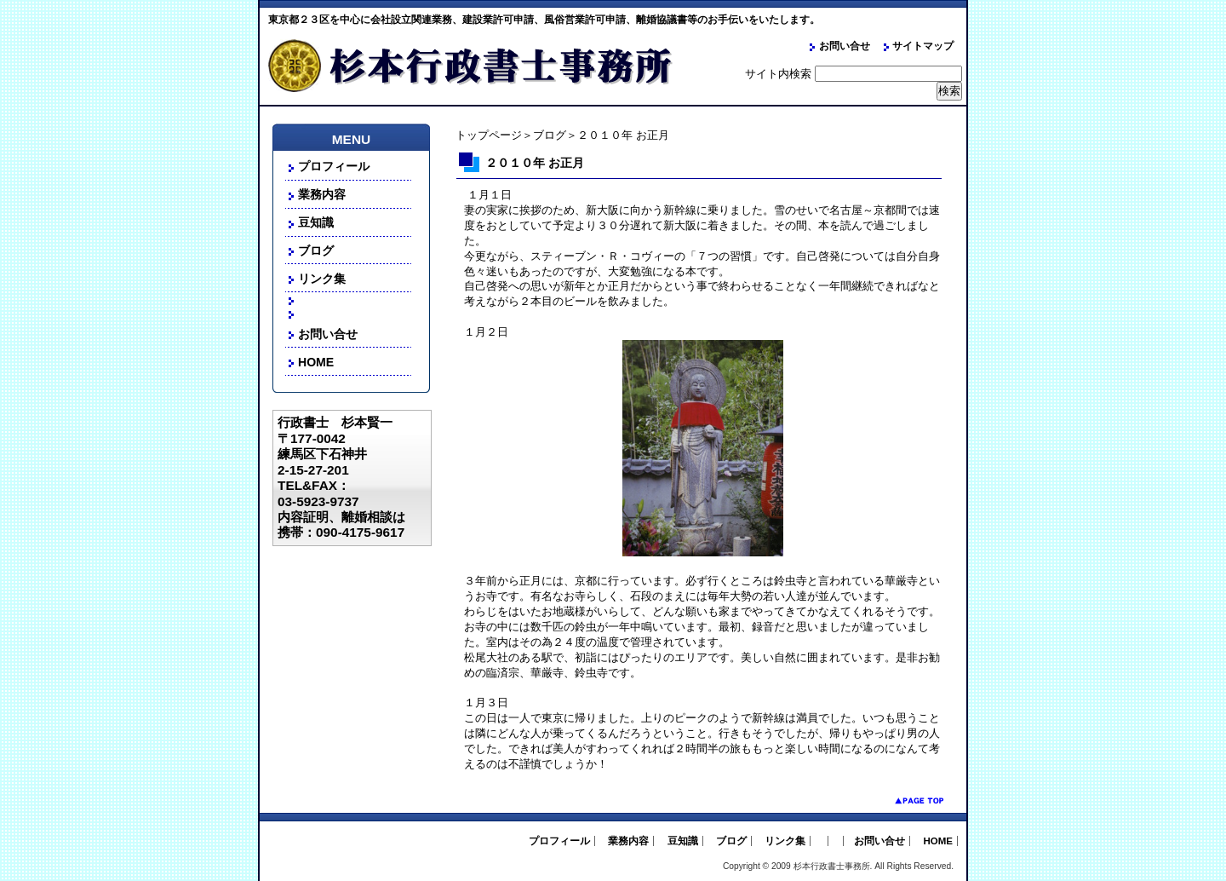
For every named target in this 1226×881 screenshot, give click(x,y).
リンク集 (322, 278)
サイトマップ (923, 46)
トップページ (488, 135)
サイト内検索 (778, 73)
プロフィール (334, 166)
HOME (316, 362)
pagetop (906, 800)
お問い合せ (844, 46)
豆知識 (316, 222)
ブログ (549, 135)
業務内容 (322, 194)
